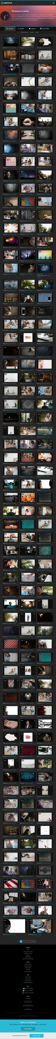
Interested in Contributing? (28, 958)
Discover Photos (28, 964)
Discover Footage (28, 966)
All (18, 32)
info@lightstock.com (28, 1002)
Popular (10, 28)
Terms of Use (28, 976)
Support (28, 955)
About (28, 949)
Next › (34, 941)
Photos (32, 32)
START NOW (37, 1036)
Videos (36, 32)
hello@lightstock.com (28, 1009)
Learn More (28, 1029)
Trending (28, 969)
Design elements (24, 32)
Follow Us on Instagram (29, 992)
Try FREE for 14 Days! (28, 953)
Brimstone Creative (11, 48)
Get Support (28, 998)
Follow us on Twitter (29, 988)
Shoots (33, 28)
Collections (45, 28)
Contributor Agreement (28, 982)
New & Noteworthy (28, 971)
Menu (53, 3)
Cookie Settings (28, 980)
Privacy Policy (28, 978)
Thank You (40, 274)
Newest (22, 28)
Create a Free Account (28, 951)
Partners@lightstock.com (28, 1005)
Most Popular (28, 967)
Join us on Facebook (29, 990)
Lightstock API (28, 957)
